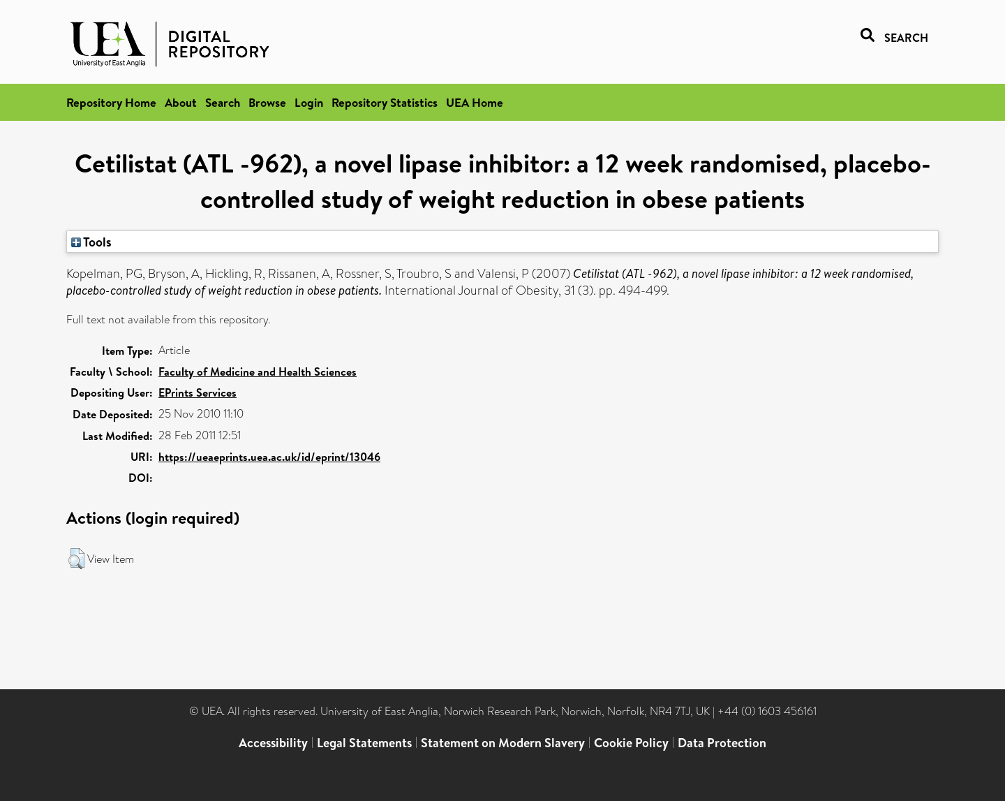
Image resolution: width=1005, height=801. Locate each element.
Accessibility (273, 742)
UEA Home (474, 102)
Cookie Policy (631, 742)
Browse (267, 102)
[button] (76, 558)
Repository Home (111, 102)
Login (309, 102)
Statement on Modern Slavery (503, 742)
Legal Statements (364, 742)
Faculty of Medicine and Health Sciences (257, 371)
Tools (91, 242)
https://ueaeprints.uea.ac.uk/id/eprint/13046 (269, 456)
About (181, 102)
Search (222, 102)
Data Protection (722, 742)
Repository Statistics (385, 102)
